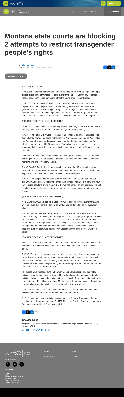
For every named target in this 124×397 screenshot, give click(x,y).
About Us (47, 351)
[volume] (13, 11)
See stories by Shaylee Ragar (36, 329)
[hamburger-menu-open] (5, 3)
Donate (114, 3)
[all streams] (112, 11)
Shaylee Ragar (28, 65)
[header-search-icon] (103, 3)
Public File (73, 351)
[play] (6, 11)
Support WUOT (49, 356)
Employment (74, 356)
